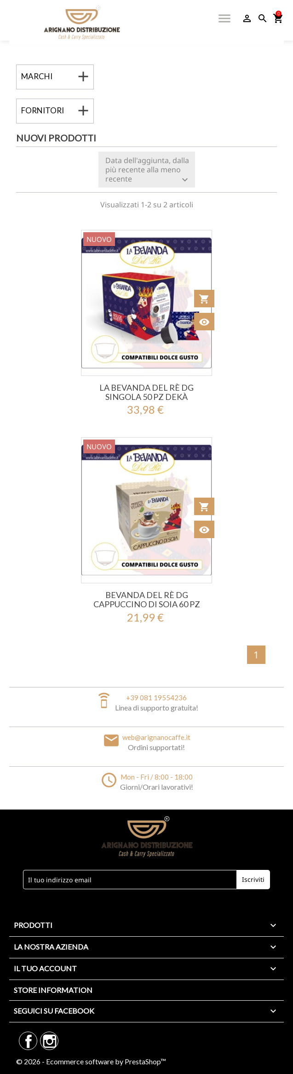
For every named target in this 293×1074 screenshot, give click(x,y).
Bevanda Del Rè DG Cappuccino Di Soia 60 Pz (146, 599)
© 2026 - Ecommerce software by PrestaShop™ (91, 1061)
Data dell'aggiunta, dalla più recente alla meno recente (147, 170)
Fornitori (42, 110)
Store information (53, 990)
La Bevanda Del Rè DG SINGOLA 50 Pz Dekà (146, 392)
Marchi (36, 76)
